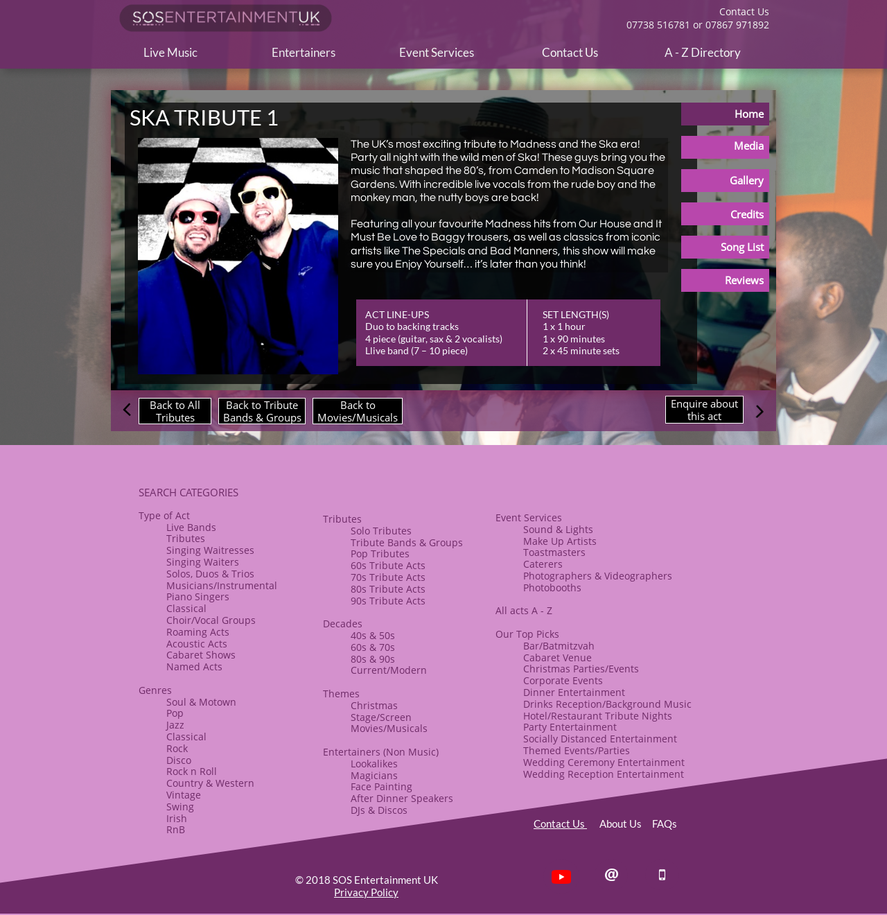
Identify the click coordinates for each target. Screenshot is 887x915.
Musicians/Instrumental (221, 585)
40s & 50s (373, 635)
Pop (175, 713)
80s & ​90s (373, 658)
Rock (177, 748)
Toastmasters (554, 552)
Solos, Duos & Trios (210, 573)
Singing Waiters (202, 561)
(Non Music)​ (409, 751)
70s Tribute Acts (388, 577)
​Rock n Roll (191, 771)
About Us (625, 823)
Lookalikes (374, 763)
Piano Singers (197, 596)
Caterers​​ (543, 563)
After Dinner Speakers (402, 798)
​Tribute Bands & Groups (407, 542)
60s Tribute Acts (388, 565)
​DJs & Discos (379, 810)
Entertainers (351, 751)
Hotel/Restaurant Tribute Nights (597, 715)
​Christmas (374, 705)
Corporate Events (563, 680)
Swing (180, 806)
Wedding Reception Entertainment (603, 774)
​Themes (341, 693)
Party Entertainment (570, 726)
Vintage (183, 794)
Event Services (528, 517)
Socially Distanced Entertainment (600, 738)
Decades (342, 623)
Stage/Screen (381, 717)
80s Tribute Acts (388, 588)
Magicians (374, 775)
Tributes (185, 538)
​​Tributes (342, 518)
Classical (186, 608)
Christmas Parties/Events (581, 668)
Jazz (175, 724)
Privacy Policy (366, 892)
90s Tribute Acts (388, 600)
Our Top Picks (527, 633)
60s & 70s (373, 647)
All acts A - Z (523, 610)
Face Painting (381, 786)
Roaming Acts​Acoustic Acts (197, 637)
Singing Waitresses (210, 550)
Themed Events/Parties (576, 750)
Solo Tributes (381, 530)
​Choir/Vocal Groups (211, 620)
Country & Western (210, 783)
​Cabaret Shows (201, 654)
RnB (175, 829)
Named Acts (194, 666)
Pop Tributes (380, 553)
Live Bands (191, 527)
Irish (176, 818)
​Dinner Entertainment (574, 692)
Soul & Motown (201, 701)
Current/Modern (389, 670)
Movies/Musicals (389, 728)
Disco (178, 760)
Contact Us (560, 823)
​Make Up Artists (560, 541)
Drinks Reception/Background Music (607, 704)
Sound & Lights (558, 529)
